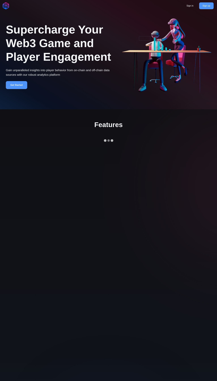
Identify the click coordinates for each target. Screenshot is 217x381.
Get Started (16, 85)
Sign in (190, 6)
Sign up (206, 6)
